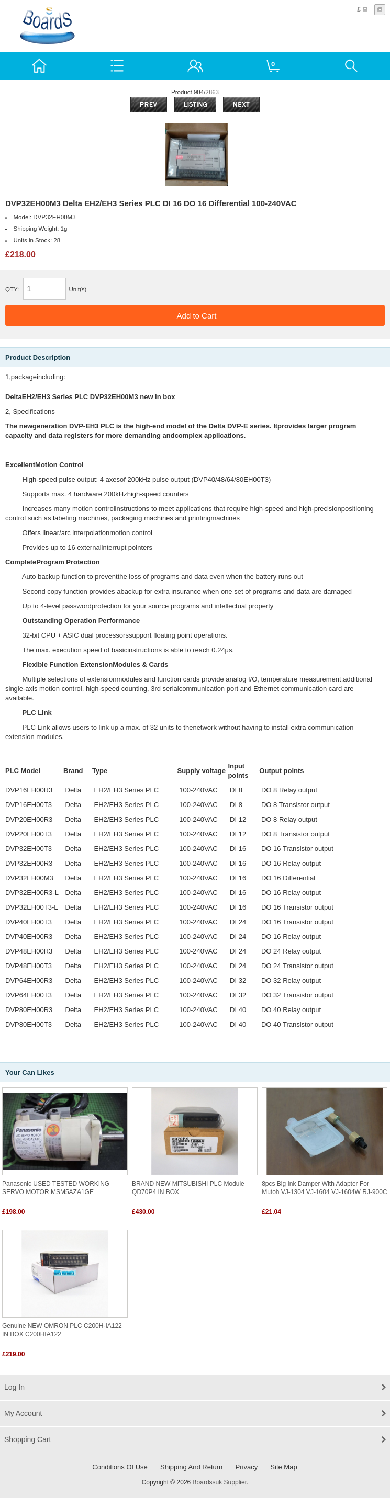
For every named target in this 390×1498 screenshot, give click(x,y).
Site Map (283, 1467)
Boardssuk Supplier (220, 1482)
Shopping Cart (27, 1439)
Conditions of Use (120, 1467)
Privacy (247, 1467)
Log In (14, 1387)
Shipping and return (191, 1467)
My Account (23, 1413)
